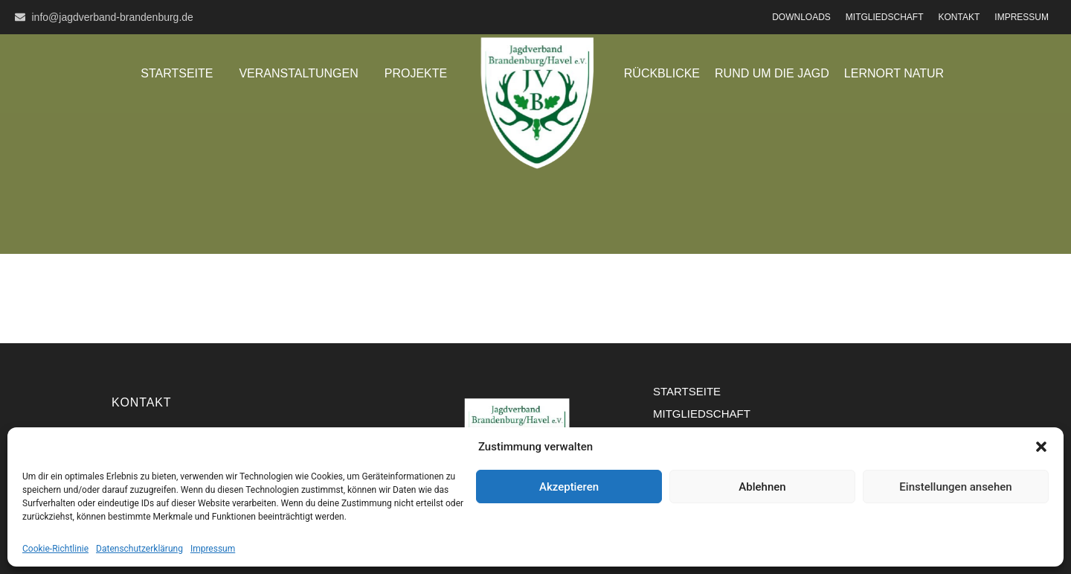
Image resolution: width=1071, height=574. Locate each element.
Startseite (177, 73)
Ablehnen (762, 487)
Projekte (416, 73)
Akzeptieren (569, 487)
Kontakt (959, 17)
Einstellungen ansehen (955, 487)
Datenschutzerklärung (139, 548)
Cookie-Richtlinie (55, 548)
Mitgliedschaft (885, 17)
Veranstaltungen (298, 73)
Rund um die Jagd (772, 73)
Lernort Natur (894, 73)
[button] (1041, 446)
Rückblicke (662, 73)
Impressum (212, 548)
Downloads (801, 17)
